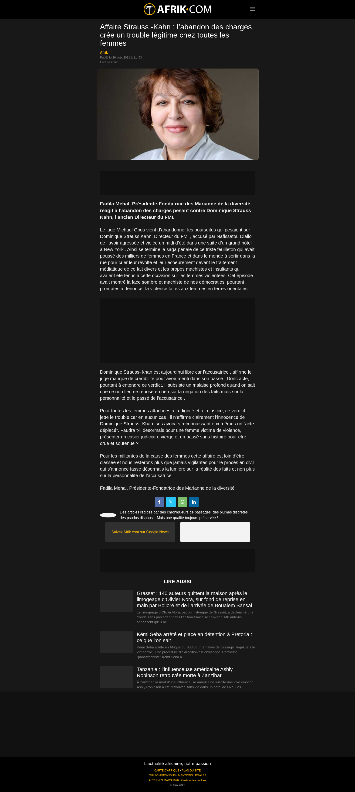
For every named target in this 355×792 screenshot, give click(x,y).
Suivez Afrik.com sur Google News (140, 532)
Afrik (104, 52)
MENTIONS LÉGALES (192, 775)
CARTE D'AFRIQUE (166, 770)
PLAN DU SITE (191, 770)
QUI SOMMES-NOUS (162, 775)
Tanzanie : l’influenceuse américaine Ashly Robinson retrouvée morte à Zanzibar (185, 672)
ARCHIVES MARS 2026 (164, 780)
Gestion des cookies (193, 780)
